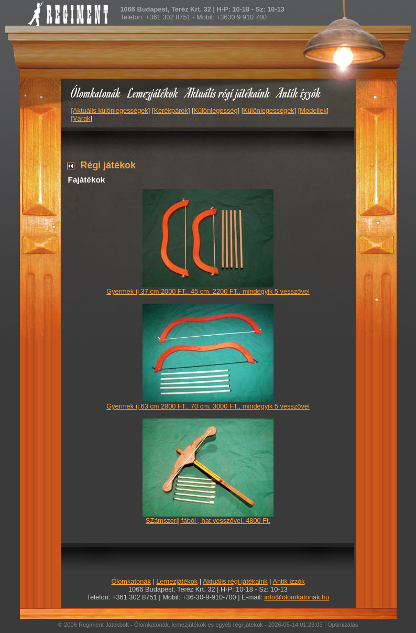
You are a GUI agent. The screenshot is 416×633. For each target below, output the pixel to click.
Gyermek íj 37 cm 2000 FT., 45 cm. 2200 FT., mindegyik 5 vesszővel (208, 291)
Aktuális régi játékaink (228, 92)
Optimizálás (342, 624)
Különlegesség (216, 110)
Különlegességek (268, 110)
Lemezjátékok (153, 92)
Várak (81, 118)
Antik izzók (299, 92)
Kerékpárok (171, 110)
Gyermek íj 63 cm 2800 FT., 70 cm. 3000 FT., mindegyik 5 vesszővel (208, 406)
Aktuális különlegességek (110, 110)
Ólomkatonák (96, 92)
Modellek (313, 110)
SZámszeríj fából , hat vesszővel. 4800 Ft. (208, 520)
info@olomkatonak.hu (296, 597)
